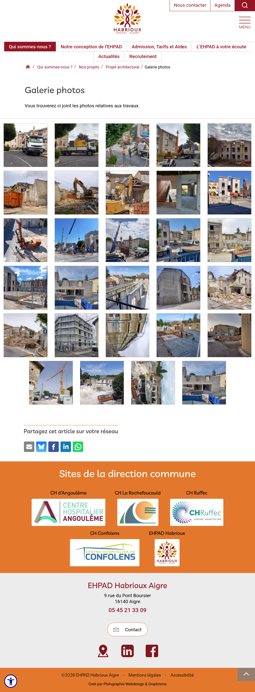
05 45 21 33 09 (127, 610)
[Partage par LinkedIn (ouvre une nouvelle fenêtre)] (66, 446)
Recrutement (143, 56)
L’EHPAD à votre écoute (221, 47)
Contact (127, 629)
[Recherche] (245, 5)
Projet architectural (122, 67)
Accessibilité (182, 675)
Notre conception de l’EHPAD (91, 47)
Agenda (222, 5)
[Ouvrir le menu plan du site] (245, 21)
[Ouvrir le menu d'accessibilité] (11, 680)
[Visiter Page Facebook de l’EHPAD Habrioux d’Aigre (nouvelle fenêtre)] (152, 651)
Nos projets (89, 67)
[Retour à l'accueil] (28, 67)
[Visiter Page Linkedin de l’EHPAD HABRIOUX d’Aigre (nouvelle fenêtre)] (127, 651)
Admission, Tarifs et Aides (159, 47)
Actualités (109, 56)
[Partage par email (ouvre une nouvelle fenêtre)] (29, 446)
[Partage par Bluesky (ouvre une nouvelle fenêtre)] (41, 446)
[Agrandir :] (25, 147)
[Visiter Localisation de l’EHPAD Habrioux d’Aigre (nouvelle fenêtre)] (103, 651)
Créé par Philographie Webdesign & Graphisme (127, 684)
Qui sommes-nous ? (30, 47)
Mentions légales (144, 675)
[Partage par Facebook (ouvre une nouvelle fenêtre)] (53, 446)
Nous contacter (190, 5)
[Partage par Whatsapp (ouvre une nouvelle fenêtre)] (78, 446)
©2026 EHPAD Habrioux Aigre (90, 675)
